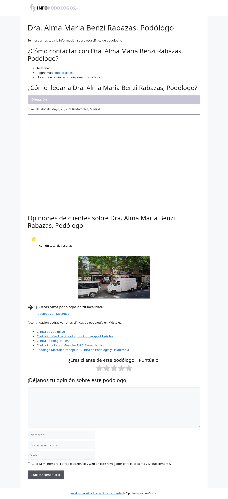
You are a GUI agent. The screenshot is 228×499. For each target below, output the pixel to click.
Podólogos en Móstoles (52, 314)
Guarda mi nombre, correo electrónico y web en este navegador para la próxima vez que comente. (101, 464)
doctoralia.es (64, 73)
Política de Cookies (111, 493)
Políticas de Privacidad (85, 493)
